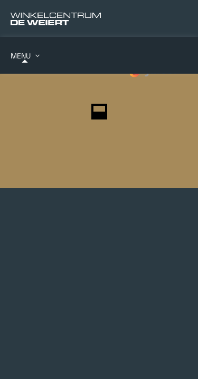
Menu (21, 56)
